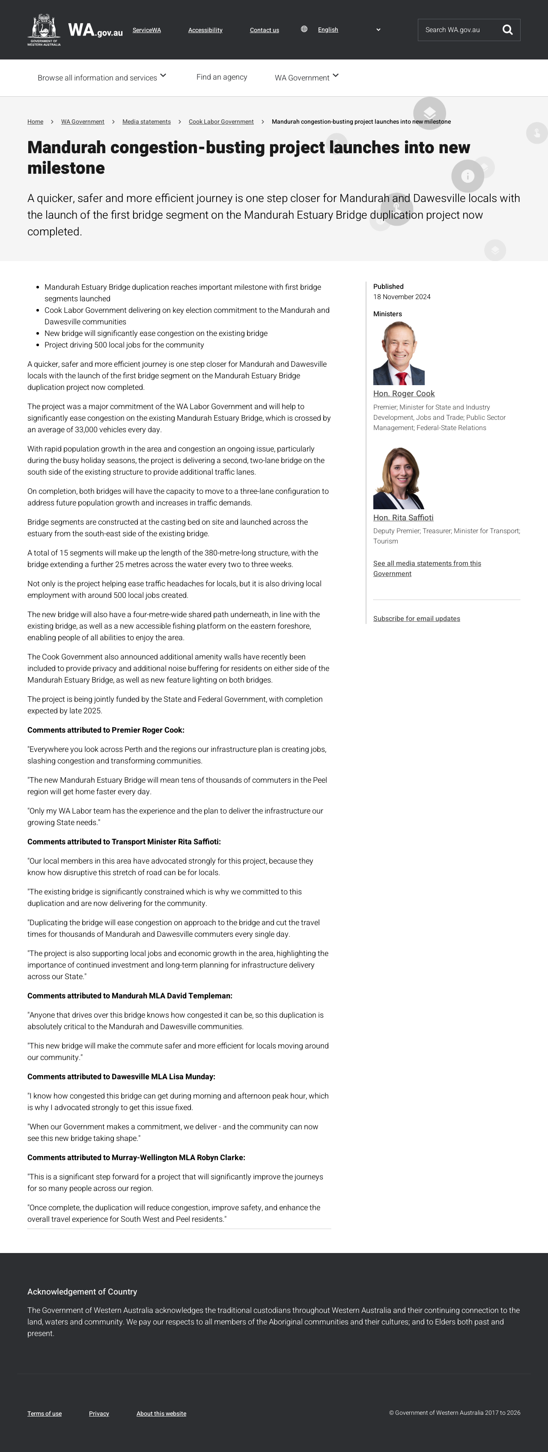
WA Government (304, 77)
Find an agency (224, 77)
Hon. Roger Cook (404, 393)
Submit (507, 30)
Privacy (99, 1412)
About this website (161, 1412)
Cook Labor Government (221, 120)
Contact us (264, 30)
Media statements (146, 120)
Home (35, 120)
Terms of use (44, 1412)
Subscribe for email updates (416, 618)
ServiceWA (147, 30)
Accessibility (205, 30)
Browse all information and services (97, 77)
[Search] (456, 30)
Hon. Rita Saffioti (403, 517)
